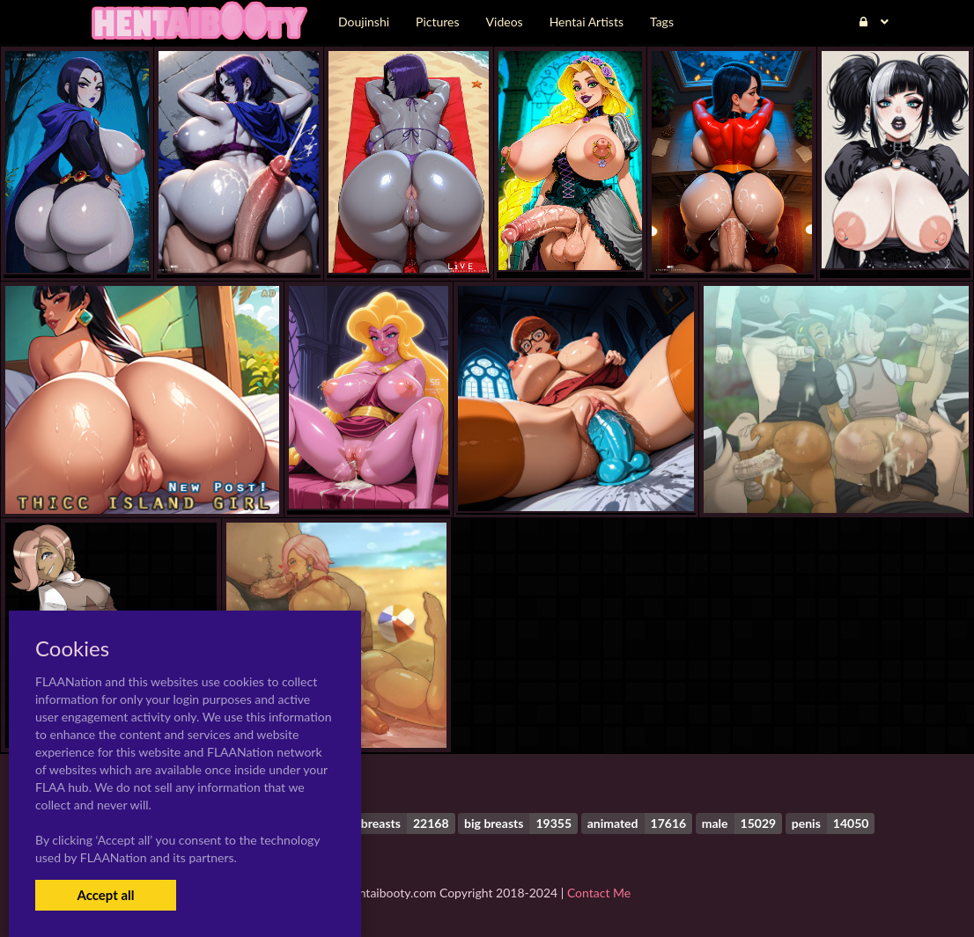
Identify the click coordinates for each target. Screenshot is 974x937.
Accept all (105, 895)
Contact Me (599, 892)
